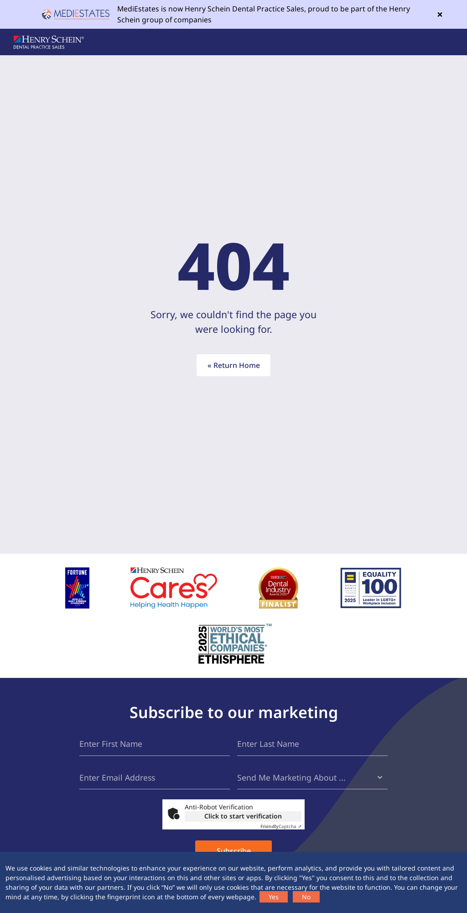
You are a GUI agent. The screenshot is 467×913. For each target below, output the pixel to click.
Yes (274, 896)
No (306, 896)
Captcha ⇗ (280, 826)
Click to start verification (243, 816)
